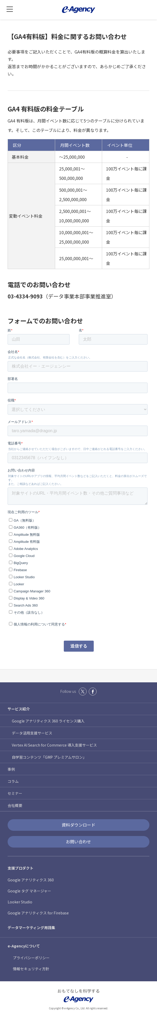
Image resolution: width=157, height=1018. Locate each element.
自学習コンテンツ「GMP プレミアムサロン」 (49, 757)
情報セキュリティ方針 (31, 968)
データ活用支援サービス (32, 733)
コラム (13, 781)
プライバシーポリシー (31, 957)
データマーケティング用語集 (31, 927)
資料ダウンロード (78, 825)
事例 (11, 769)
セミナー (15, 793)
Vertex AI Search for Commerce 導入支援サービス (54, 745)
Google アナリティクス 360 (31, 879)
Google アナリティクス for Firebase (38, 912)
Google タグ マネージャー (29, 890)
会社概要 (15, 805)
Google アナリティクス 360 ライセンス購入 (48, 721)
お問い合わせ (78, 841)
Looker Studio (20, 901)
